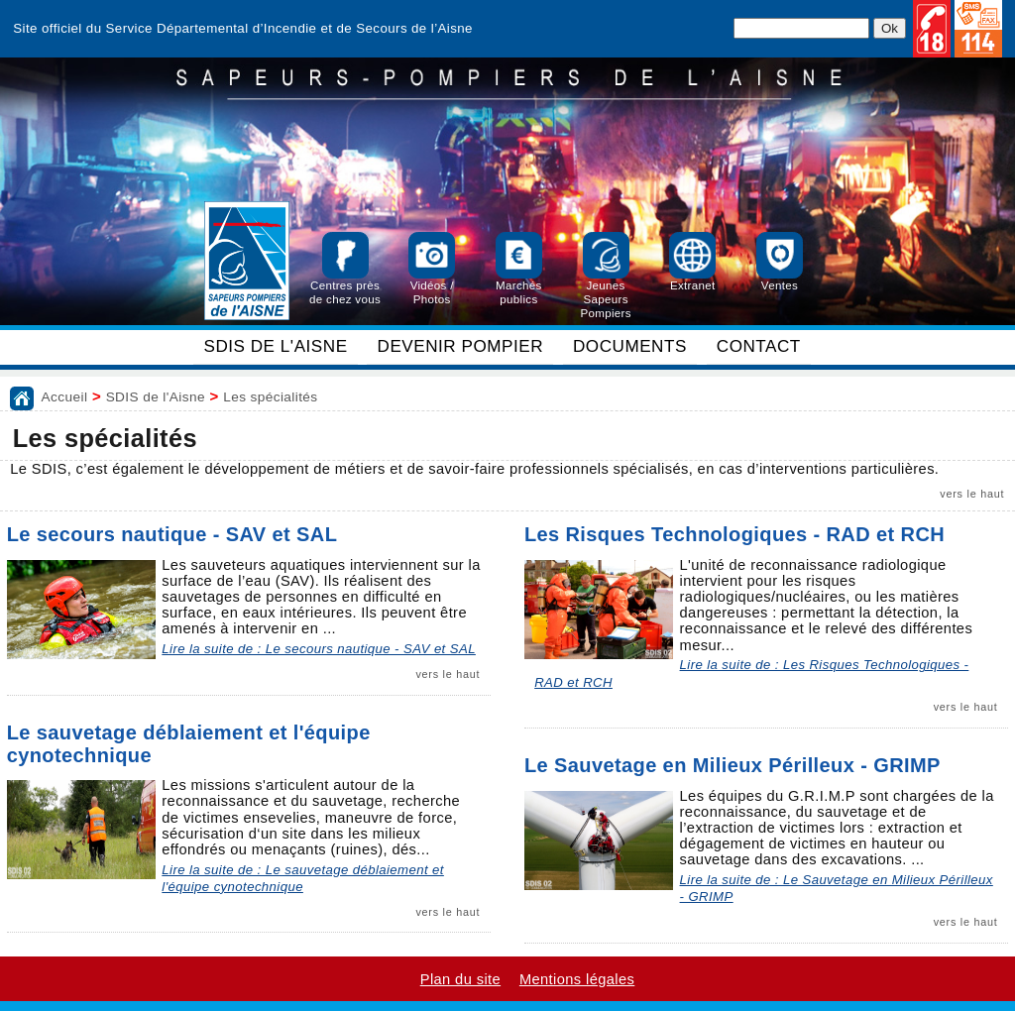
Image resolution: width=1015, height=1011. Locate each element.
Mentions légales (576, 979)
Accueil (65, 397)
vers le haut (972, 494)
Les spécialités (270, 397)
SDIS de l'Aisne (155, 397)
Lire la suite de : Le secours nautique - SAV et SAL (319, 648)
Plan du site (460, 979)
